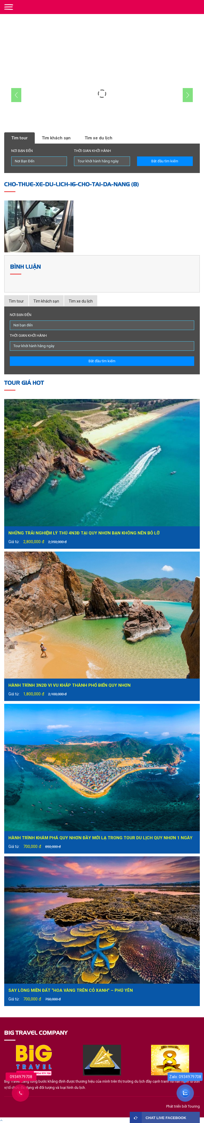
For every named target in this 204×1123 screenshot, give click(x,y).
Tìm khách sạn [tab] (46, 301)
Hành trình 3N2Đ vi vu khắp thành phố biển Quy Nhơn (69, 685)
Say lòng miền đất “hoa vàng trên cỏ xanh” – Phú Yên (70, 990)
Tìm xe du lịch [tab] (81, 301)
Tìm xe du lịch (98, 137)
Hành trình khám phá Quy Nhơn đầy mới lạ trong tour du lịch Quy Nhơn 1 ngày (100, 837)
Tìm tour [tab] (16, 301)
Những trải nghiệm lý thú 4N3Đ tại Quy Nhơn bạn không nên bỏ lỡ (84, 533)
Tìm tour (19, 137)
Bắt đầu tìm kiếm (164, 161)
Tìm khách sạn (56, 137)
